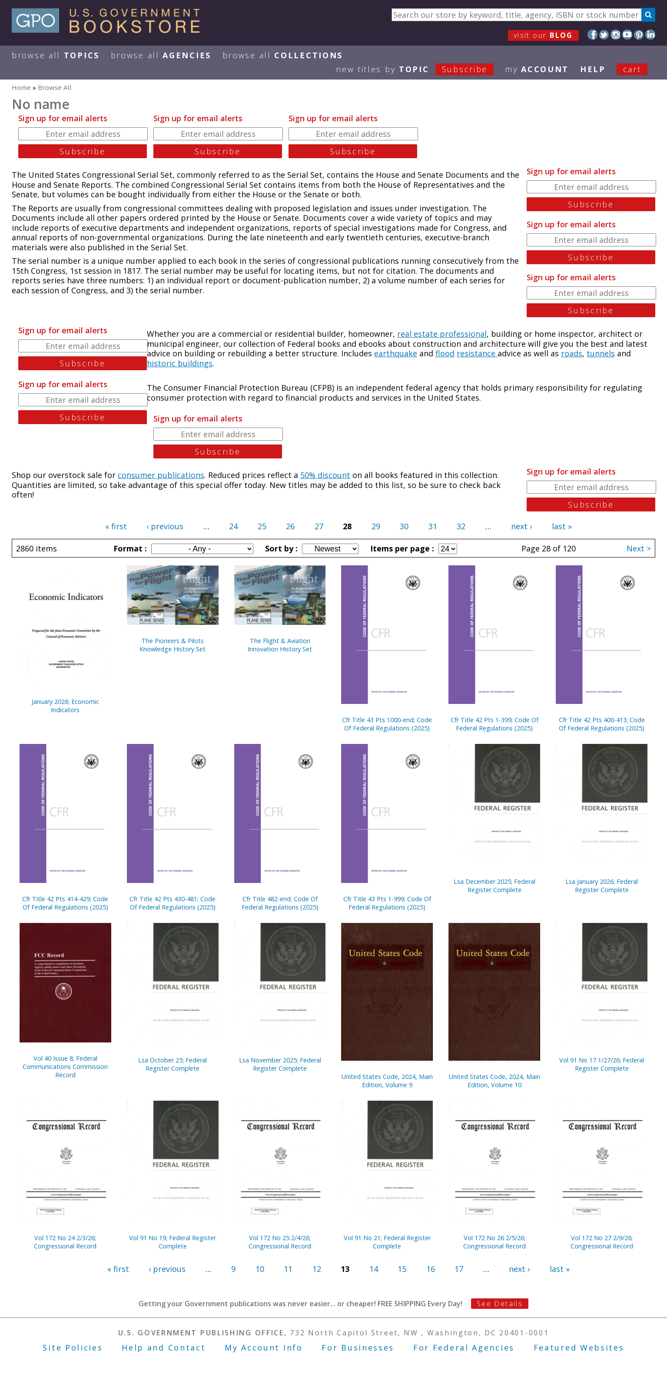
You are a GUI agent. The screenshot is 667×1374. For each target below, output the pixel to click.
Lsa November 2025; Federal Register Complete (280, 1064)
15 (402, 1269)
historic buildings (179, 363)
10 (260, 1269)
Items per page (401, 548)
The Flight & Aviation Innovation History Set (280, 645)
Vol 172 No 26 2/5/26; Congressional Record (494, 1242)
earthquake (395, 353)
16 (430, 1269)
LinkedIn (650, 35)
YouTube (627, 35)
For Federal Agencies (463, 1347)
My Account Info (264, 1347)
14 (373, 1269)
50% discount (325, 475)
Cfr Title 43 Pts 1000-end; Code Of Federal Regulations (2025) (387, 724)
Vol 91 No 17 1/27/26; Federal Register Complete (601, 1064)
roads (571, 353)
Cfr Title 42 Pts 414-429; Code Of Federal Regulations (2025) (65, 903)
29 (376, 526)
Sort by (280, 548)
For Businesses (358, 1347)
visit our (543, 35)
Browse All (56, 55)
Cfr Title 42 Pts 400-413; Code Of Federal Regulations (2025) (602, 724)
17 (459, 1269)
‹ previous (164, 526)
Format (129, 548)
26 (290, 526)
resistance (477, 353)
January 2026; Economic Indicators (65, 705)
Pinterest (639, 35)
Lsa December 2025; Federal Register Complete (494, 885)
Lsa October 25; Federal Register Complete (172, 1064)
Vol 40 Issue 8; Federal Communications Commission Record (65, 1066)
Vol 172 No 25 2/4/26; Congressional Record (280, 1242)
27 (319, 526)
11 (288, 1269)
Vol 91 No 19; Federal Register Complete (172, 1242)
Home (21, 87)
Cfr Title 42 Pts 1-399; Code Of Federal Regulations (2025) (494, 724)
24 (233, 526)
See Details (500, 1303)
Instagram (616, 35)
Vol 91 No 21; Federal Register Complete (387, 1242)
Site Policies (73, 1347)
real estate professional (442, 334)
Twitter (604, 35)
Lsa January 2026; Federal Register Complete (601, 885)
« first (116, 526)
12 (316, 1269)
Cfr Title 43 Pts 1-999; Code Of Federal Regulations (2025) (387, 903)
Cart (632, 69)
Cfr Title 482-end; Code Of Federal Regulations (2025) (280, 903)
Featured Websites (579, 1347)
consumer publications (161, 475)
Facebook (592, 35)
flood (445, 353)
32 (461, 526)
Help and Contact (164, 1347)
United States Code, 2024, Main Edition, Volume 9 (387, 1080)
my (537, 69)
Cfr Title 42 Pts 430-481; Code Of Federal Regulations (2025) (172, 903)
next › (521, 526)
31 (432, 526)
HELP (593, 69)
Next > (639, 548)
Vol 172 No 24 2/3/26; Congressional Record (65, 1242)
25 (262, 526)
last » (562, 526)
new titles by (420, 69)
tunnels (601, 353)
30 (404, 526)
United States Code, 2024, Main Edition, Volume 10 (494, 1080)
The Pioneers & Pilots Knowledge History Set (172, 645)
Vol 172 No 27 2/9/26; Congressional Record (602, 1242)
